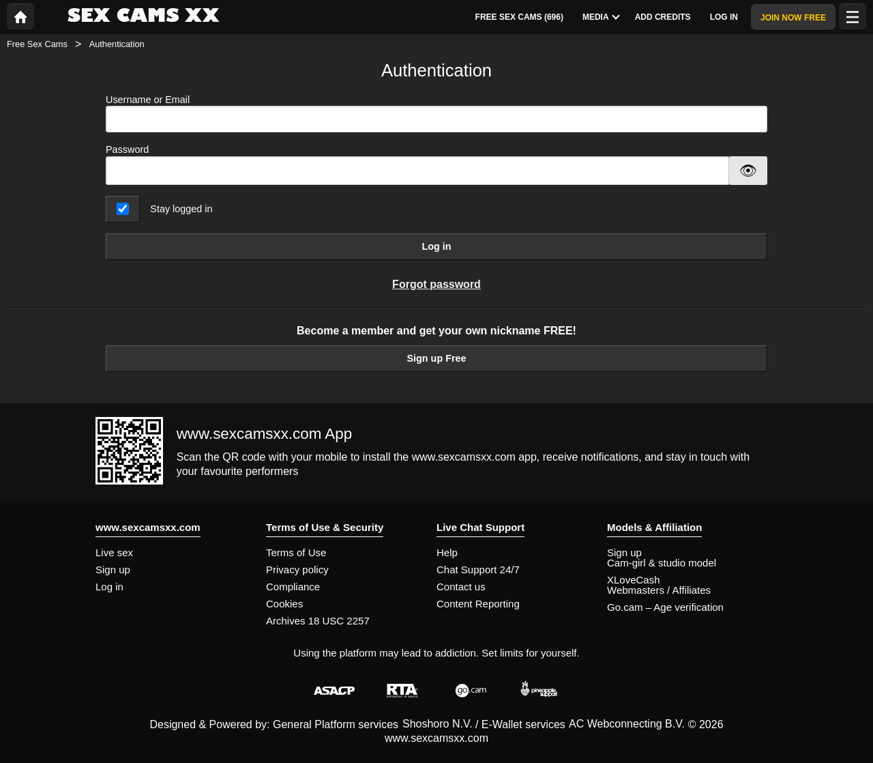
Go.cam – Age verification (665, 607)
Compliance (293, 586)
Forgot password (436, 284)
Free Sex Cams (37, 44)
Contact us (461, 586)
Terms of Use (296, 552)
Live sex (114, 552)
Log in (436, 246)
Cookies (284, 603)
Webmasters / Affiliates (659, 590)
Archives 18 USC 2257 (318, 621)
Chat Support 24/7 (478, 569)
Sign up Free (436, 358)
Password (127, 149)
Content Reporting (478, 603)
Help (447, 552)
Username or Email (436, 113)
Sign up (112, 569)
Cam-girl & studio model (661, 562)
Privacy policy (297, 569)
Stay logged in (181, 208)
